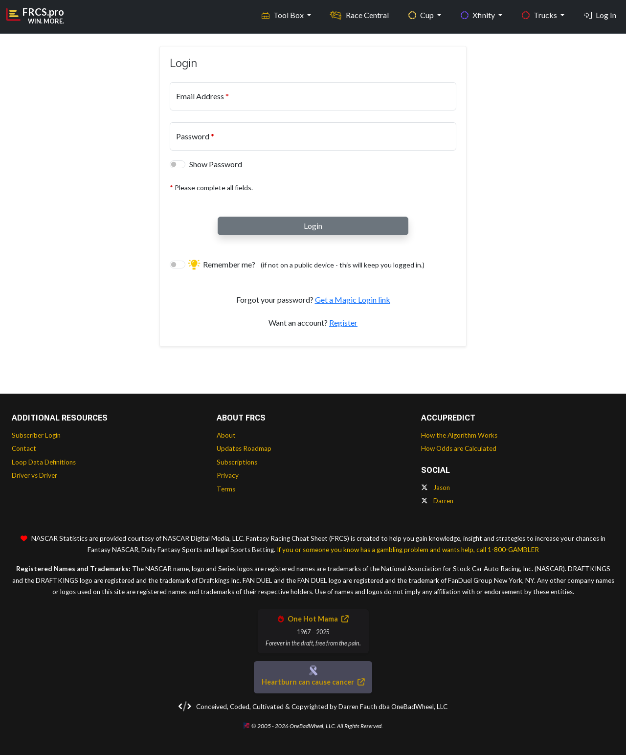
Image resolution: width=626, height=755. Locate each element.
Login (313, 225)
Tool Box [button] (283, 15)
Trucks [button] (540, 15)
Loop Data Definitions (44, 462)
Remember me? (307, 264)
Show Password (215, 164)
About (226, 435)
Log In (600, 15)
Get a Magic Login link (352, 299)
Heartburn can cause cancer (313, 682)
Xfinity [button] (478, 15)
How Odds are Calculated (458, 448)
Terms (226, 489)
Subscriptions (237, 462)
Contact (24, 448)
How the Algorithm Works (459, 435)
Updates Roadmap (244, 448)
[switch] (177, 164)
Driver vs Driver (34, 475)
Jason (435, 487)
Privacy (228, 475)
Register (343, 322)
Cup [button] (421, 15)
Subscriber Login (36, 435)
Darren (437, 501)
